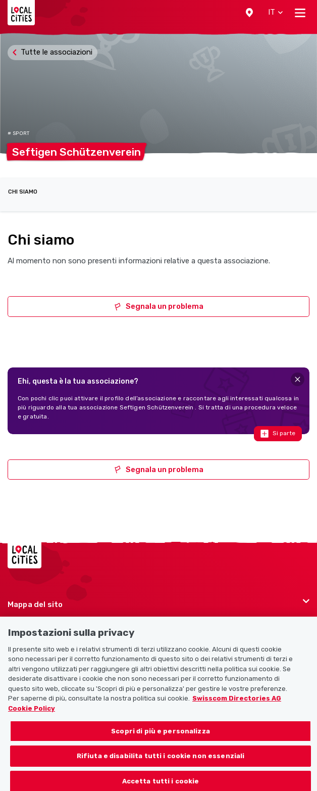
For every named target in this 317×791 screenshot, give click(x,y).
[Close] (297, 379)
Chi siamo (22, 192)
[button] (249, 12)
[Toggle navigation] (300, 13)
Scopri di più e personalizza (160, 745)
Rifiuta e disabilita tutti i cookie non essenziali (161, 770)
